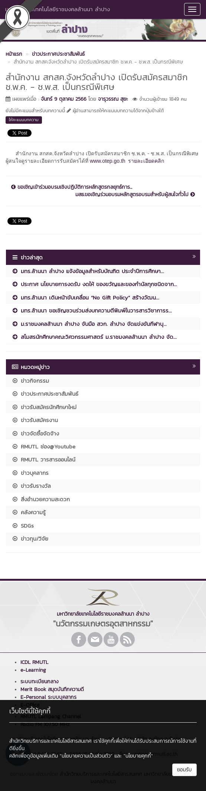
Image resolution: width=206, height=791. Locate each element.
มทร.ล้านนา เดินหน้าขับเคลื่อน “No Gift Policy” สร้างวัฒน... (85, 297)
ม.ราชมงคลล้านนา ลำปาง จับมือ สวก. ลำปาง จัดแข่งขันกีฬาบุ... (89, 324)
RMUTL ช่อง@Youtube (43, 446)
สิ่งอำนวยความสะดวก (41, 499)
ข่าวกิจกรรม (30, 380)
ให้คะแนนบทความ (24, 120)
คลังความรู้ (29, 512)
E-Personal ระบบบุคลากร (48, 697)
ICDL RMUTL (34, 662)
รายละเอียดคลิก (146, 161)
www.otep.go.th (107, 161)
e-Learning (33, 670)
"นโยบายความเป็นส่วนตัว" (86, 756)
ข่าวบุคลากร (30, 473)
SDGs (23, 525)
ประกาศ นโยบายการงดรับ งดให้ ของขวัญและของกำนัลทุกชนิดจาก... (94, 284)
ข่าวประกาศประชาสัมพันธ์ (45, 393)
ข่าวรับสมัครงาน (35, 420)
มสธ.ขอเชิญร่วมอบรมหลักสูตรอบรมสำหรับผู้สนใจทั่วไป (135, 194)
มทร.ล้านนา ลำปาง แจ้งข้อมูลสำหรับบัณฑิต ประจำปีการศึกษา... (88, 271)
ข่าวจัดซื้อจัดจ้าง (35, 433)
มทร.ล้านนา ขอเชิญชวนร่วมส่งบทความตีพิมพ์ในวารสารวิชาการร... (92, 310)
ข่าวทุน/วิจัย (30, 538)
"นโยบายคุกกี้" (138, 756)
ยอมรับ (184, 770)
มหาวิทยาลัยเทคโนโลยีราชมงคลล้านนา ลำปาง (57, 9)
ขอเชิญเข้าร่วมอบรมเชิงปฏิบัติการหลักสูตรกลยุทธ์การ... (71, 187)
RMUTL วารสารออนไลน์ (43, 459)
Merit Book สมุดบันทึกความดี (52, 689)
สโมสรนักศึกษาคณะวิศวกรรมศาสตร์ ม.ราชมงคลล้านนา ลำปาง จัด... (94, 337)
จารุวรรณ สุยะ (113, 99)
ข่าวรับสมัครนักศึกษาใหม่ (44, 407)
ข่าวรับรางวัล (31, 486)
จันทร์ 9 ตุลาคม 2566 (63, 99)
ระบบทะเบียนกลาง (39, 681)
